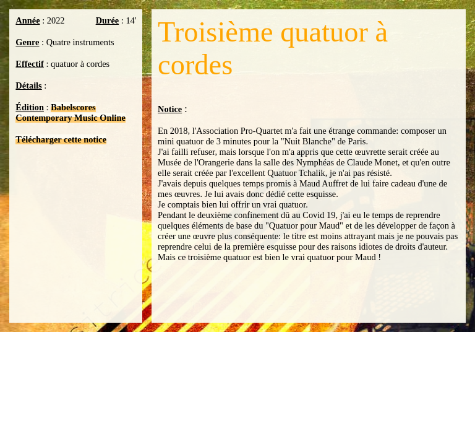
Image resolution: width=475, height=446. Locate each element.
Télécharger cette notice (60, 139)
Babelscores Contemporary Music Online (70, 112)
